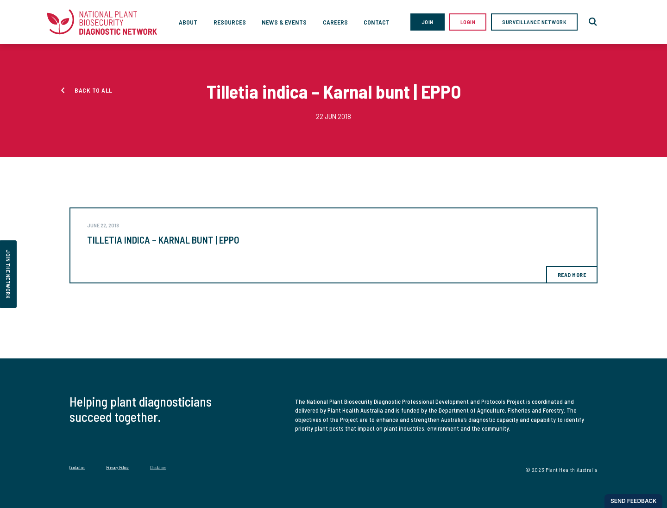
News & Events (284, 22)
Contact (377, 22)
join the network (8, 274)
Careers (335, 22)
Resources (230, 22)
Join (428, 22)
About (188, 22)
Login (468, 22)
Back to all (94, 90)
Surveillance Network (534, 22)
